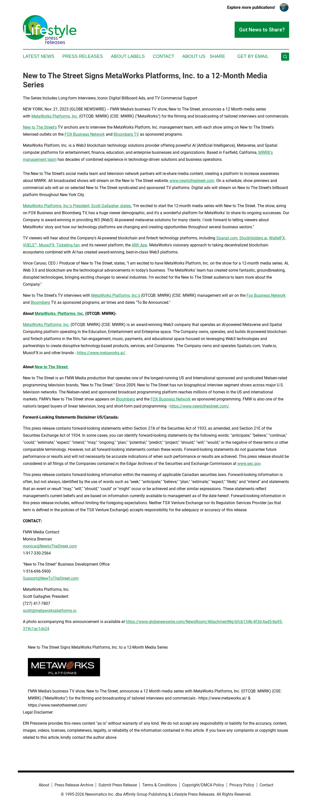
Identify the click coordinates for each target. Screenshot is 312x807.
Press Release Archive (74, 785)
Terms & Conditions (159, 785)
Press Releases (82, 56)
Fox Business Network (266, 295)
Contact (163, 56)
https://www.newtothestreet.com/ (199, 406)
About (44, 785)
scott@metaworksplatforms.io (49, 610)
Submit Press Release (117, 785)
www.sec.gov (249, 463)
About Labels (128, 56)
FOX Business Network (85, 134)
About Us (193, 56)
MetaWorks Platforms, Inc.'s (115, 295)
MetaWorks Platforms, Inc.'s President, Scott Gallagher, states (77, 205)
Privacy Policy (241, 785)
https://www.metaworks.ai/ (101, 352)
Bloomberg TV (126, 134)
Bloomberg (40, 302)
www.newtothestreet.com (192, 180)
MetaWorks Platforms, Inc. (54, 116)
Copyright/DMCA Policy (203, 785)
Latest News (38, 56)
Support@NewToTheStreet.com (51, 578)
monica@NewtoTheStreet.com (50, 546)
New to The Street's (40, 127)
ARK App (139, 245)
